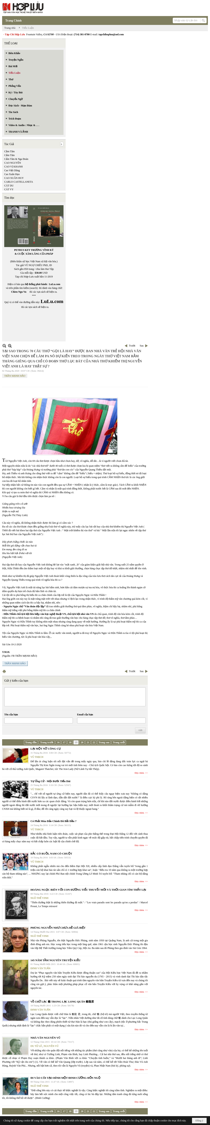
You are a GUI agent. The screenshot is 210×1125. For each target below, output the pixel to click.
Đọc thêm (139, 773)
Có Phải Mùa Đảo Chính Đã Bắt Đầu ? (53, 821)
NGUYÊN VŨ (51, 1046)
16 (58, 742)
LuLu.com (54, 284)
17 (64, 742)
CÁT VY (9, 189)
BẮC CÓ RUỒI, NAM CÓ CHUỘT (51, 853)
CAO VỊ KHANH (13, 166)
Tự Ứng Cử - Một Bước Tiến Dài (50, 781)
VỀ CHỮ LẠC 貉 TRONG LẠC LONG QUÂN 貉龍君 (62, 1001)
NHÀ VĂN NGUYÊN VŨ (45, 1037)
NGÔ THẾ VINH (39, 898)
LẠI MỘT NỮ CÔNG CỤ (45, 748)
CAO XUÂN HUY (14, 178)
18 (70, 742)
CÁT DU (9, 185)
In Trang (4, 671)
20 (82, 742)
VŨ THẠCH (36, 756)
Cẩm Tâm (9, 155)
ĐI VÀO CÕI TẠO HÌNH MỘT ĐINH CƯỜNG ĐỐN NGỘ (65, 1077)
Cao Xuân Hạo (12, 174)
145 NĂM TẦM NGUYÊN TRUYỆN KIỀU (55, 960)
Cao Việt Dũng (12, 170)
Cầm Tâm (9, 151)
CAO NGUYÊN (12, 162)
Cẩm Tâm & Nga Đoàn (16, 159)
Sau (142, 345)
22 (94, 742)
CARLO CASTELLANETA (18, 181)
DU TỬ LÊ (36, 1046)
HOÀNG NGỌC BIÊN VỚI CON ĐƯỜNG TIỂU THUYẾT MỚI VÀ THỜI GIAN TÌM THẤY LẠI (88, 889)
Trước (132, 345)
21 (88, 742)
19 (76, 742)
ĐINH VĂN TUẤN (40, 968)
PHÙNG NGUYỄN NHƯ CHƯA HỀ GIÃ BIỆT (58, 927)
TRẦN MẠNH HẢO (14, 375)
